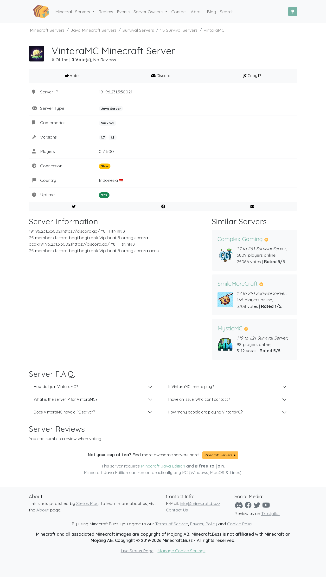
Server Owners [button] (149, 11)
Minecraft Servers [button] (73, 11)
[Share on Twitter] (74, 206)
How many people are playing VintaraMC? (205, 412)
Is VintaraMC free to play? (191, 386)
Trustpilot (270, 513)
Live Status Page (137, 550)
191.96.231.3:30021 (115, 91)
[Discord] (239, 505)
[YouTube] (266, 505)
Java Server (111, 108)
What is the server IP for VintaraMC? (65, 399)
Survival (107, 123)
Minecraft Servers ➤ (220, 455)
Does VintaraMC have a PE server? (64, 412)
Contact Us (177, 509)
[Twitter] (257, 505)
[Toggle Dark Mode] (292, 11)
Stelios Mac (87, 503)
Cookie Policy (240, 523)
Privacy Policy (203, 523)
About (42, 509)
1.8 (113, 137)
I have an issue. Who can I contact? (199, 399)
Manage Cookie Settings (181, 550)
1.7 (103, 137)
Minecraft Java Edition (163, 465)
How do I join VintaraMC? (56, 386)
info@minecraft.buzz (200, 503)
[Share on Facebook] (163, 206)
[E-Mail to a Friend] (252, 206)
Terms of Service (171, 523)
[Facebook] (248, 505)
